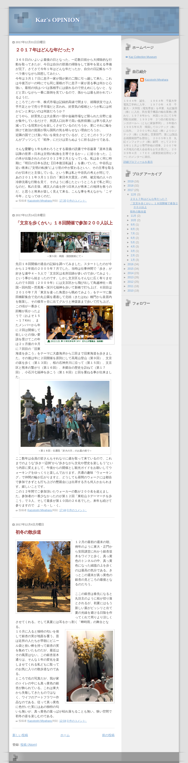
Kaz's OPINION (58, 19)
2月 (133, 255)
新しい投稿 (20, 735)
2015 (131, 268)
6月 (133, 237)
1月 (133, 259)
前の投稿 (108, 735)
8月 (133, 229)
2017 (131, 190)
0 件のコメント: (77, 200)
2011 (131, 286)
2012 (131, 281)
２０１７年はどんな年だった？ (45, 49)
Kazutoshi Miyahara (156, 79)
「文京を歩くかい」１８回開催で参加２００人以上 (64, 222)
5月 (133, 242)
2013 (131, 277)
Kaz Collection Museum (143, 56)
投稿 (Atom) (28, 744)
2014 (131, 273)
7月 (133, 233)
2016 (131, 264)
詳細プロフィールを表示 (138, 162)
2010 (131, 290)
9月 (133, 224)
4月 (133, 246)
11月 (134, 215)
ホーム (65, 735)
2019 (131, 181)
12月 (134, 194)
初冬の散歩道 (28, 532)
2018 (131, 185)
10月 (134, 220)
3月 (133, 251)
